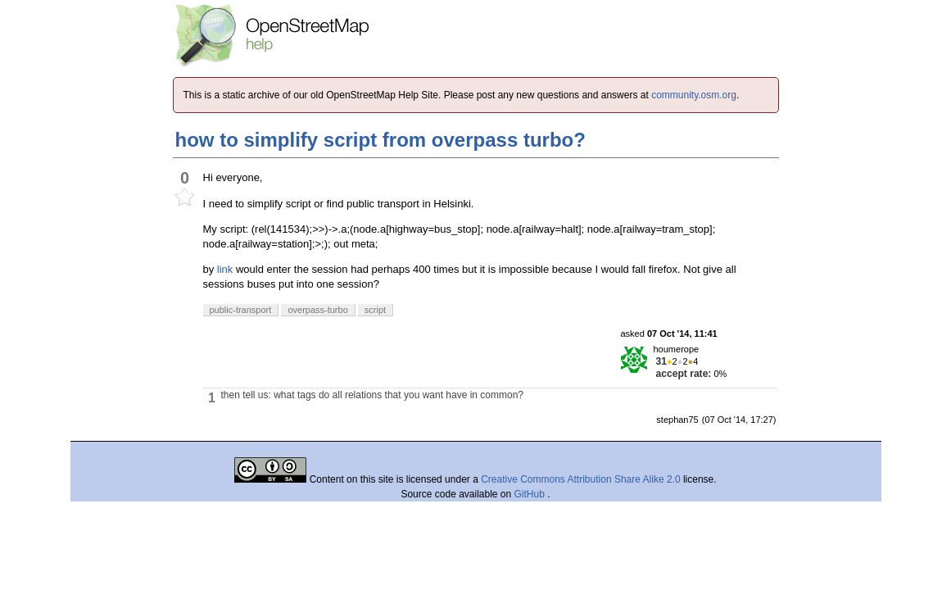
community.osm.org (693, 95)
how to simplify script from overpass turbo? (380, 140)
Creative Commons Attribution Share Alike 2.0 (580, 479)
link (225, 269)
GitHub (531, 494)
